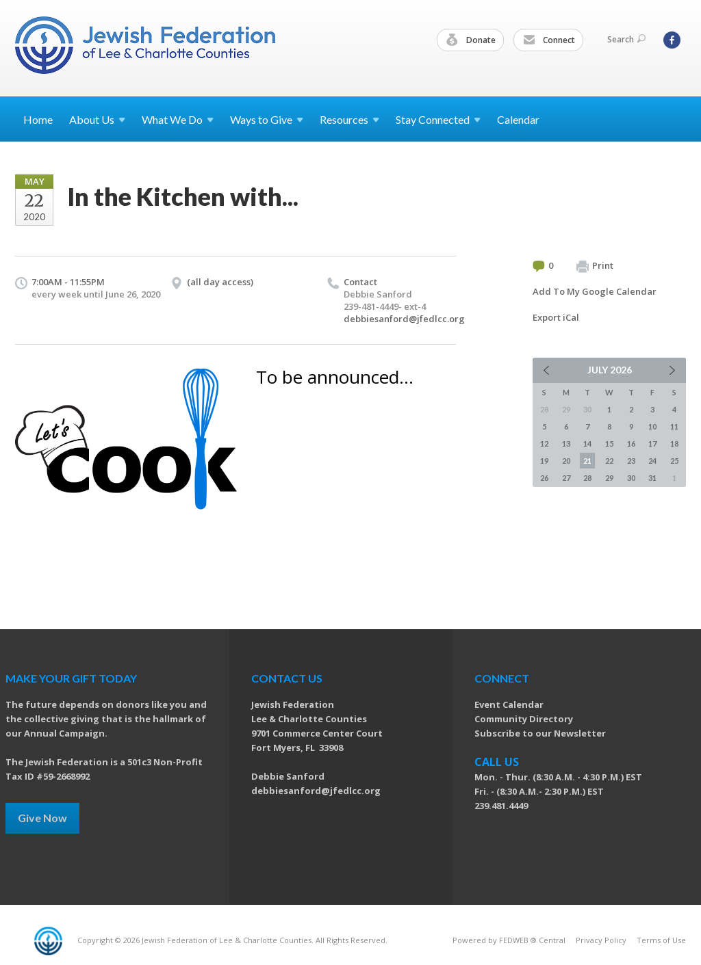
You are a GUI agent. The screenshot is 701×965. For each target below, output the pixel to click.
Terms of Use (661, 940)
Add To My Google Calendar (595, 291)
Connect (549, 40)
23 (631, 460)
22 (609, 460)
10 (652, 426)
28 (587, 477)
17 (652, 443)
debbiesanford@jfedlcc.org (404, 319)
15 (609, 443)
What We (178, 119)
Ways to (266, 119)
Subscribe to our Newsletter (540, 733)
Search (626, 39)
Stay (438, 119)
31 (652, 477)
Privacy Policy (601, 940)
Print (594, 266)
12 (544, 443)
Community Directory (523, 719)
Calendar (518, 119)
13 (566, 443)
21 (587, 460)
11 (674, 426)
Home (38, 119)
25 (674, 460)
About (97, 119)
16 (631, 443)
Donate (471, 40)
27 (566, 477)
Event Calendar (509, 704)
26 (544, 477)
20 (566, 460)
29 (609, 477)
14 (587, 443)
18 (674, 443)
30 (631, 477)
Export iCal (556, 317)
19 (544, 460)
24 (652, 460)
